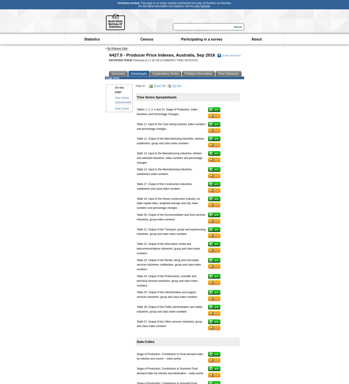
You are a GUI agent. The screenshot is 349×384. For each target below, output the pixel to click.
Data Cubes (122, 108)
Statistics (92, 39)
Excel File (157, 86)
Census (146, 39)
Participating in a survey (201, 39)
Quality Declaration (229, 55)
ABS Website (202, 6)
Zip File (174, 86)
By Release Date (118, 48)
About (257, 39)
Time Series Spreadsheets (123, 100)
